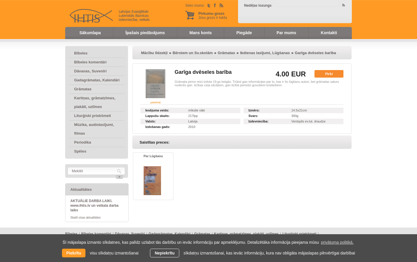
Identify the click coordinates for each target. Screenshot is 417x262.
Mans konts (200, 32)
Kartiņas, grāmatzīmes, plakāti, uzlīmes (94, 102)
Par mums (286, 32)
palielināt (155, 102)
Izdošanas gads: (157, 127)
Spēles (80, 151)
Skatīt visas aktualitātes (85, 217)
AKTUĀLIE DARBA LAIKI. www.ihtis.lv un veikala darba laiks (94, 205)
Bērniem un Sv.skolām (193, 53)
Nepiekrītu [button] (164, 253)
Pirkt (329, 74)
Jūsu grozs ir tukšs (212, 15)
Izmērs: (254, 110)
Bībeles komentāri (90, 62)
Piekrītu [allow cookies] (73, 253)
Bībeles (80, 53)
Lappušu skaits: (157, 116)
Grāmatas (83, 89)
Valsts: (150, 121)
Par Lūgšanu (153, 156)
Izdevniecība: (258, 121)
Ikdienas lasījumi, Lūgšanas (265, 53)
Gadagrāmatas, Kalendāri (97, 80)
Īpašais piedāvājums (145, 32)
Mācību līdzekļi (154, 53)
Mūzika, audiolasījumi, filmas (94, 128)
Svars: (253, 116)
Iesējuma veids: (157, 110)
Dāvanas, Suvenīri (90, 71)
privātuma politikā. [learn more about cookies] (337, 242)
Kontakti (329, 32)
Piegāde (244, 32)
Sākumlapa (90, 32)
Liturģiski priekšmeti (92, 115)
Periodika (82, 142)
